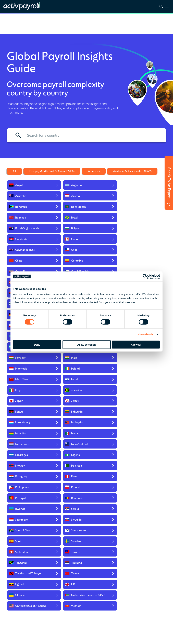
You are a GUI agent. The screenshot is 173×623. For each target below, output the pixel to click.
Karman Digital (26, 601)
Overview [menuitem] (84, 552)
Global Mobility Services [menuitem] (64, 558)
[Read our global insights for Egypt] (26, 252)
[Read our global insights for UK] (145, 408)
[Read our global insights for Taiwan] (66, 394)
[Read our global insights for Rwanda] (26, 371)
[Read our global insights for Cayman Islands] (26, 225)
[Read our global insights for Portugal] (105, 359)
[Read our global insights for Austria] (145, 185)
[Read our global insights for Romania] (145, 359)
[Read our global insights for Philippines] (26, 359)
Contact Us (28, 571)
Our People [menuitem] (133, 564)
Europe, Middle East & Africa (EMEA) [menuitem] (158, 567)
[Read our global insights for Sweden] (145, 382)
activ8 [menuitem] (59, 572)
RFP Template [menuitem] (108, 566)
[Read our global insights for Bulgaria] (66, 211)
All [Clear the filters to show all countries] (14, 171)
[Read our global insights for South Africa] (26, 382)
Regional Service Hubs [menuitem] (157, 558)
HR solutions (130, 598)
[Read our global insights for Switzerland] (26, 394)
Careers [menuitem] (131, 569)
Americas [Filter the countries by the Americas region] (94, 171)
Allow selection (86, 344)
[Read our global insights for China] (105, 225)
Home (7, 17)
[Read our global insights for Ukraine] (26, 423)
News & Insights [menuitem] (109, 552)
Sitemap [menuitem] (29, 618)
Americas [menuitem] (155, 574)
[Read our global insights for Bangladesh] (66, 197)
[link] (167, 6)
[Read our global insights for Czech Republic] (66, 238)
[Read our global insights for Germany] (26, 264)
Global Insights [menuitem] (109, 557)
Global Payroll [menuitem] (63, 552)
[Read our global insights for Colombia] (145, 225)
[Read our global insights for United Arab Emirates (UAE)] (66, 423)
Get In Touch (86, 511)
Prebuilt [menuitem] (83, 557)
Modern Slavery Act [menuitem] (48, 618)
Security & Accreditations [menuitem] (134, 575)
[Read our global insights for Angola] (26, 185)
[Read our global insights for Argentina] (66, 185)
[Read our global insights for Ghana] (66, 264)
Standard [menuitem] (84, 561)
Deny (37, 344)
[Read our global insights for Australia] (105, 185)
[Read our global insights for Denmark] (105, 238)
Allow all (136, 344)
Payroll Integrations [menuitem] (107, 572)
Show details (146, 334)
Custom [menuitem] (83, 566)
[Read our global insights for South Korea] (66, 382)
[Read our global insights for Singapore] (105, 371)
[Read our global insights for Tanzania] (105, 394)
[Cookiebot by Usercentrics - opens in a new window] (145, 276)
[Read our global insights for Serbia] (66, 371)
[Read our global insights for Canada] (145, 211)
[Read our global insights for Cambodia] (105, 211)
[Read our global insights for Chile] (66, 225)
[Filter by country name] (86, 135)
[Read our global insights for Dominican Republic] (145, 238)
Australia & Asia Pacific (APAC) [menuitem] (156, 582)
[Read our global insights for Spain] (105, 382)
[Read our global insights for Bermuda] (105, 197)
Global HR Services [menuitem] (61, 566)
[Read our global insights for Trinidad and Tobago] (26, 408)
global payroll (100, 598)
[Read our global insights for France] (145, 252)
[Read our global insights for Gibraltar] (105, 264)
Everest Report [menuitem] (109, 561)
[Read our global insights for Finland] (105, 252)
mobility (113, 598)
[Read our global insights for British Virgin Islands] (26, 211)
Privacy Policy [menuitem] (14, 618)
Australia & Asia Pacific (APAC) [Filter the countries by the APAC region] (132, 171)
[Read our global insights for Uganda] (105, 408)
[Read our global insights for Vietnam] (145, 423)
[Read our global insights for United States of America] (105, 423)
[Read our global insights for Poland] (66, 359)
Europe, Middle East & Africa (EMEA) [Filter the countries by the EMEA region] (52, 171)
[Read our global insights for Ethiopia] (66, 252)
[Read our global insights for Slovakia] (145, 371)
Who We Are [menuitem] (134, 552)
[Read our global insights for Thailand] (145, 394)
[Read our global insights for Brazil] (145, 197)
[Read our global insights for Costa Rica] (26, 238)
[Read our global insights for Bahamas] (26, 197)
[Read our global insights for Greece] (145, 264)
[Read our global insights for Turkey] (66, 408)
